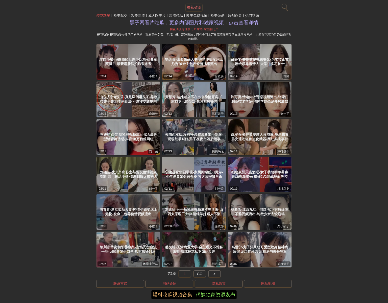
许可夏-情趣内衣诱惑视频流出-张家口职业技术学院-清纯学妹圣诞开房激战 (260, 99)
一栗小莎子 (281, 226)
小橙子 (153, 76)
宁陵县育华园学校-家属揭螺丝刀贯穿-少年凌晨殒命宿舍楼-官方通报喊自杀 (194, 174)
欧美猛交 (120, 16)
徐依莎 (219, 76)
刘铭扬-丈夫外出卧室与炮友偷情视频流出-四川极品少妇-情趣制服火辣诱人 (128, 174)
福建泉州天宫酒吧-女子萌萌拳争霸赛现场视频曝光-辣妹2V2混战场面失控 (259, 174)
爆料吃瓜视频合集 (172, 294)
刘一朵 (153, 151)
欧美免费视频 (196, 16)
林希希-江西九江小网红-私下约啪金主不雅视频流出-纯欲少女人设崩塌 (260, 212)
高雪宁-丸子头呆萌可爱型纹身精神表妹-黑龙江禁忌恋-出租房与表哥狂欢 (259, 249)
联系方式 (120, 283)
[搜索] (284, 6)
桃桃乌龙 (218, 151)
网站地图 (268, 283)
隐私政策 (219, 283)
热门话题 (252, 16)
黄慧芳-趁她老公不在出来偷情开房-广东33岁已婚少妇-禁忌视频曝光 (194, 99)
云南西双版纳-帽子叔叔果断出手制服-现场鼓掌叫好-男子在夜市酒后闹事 (194, 137)
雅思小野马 (150, 264)
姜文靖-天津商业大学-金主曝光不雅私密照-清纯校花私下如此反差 (194, 249)
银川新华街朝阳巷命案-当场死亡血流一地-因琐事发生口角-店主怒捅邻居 (128, 249)
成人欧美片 (157, 16)
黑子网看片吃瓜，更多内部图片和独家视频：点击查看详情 (194, 22)
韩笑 (286, 76)
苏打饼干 (218, 114)
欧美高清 (138, 16)
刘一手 (284, 114)
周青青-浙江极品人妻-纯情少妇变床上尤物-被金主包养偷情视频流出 (128, 212)
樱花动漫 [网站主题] (194, 7)
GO (199, 274)
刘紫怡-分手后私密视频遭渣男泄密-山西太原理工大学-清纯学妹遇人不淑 (194, 212)
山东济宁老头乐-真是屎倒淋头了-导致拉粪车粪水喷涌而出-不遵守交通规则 (128, 99)
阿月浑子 (218, 264)
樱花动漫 (103, 16)
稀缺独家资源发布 (215, 294)
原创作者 (235, 16)
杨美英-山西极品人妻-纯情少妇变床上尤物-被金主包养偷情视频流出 (194, 61)
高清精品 (176, 16)
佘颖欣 (153, 114)
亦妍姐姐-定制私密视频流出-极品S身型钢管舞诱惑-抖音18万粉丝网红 (128, 137)
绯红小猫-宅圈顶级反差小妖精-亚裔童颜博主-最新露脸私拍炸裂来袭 (128, 61)
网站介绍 (169, 283)
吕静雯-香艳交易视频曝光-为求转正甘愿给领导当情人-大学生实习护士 (260, 61)
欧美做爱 (217, 16)
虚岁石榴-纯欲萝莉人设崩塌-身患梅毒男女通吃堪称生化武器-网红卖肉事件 (260, 137)
